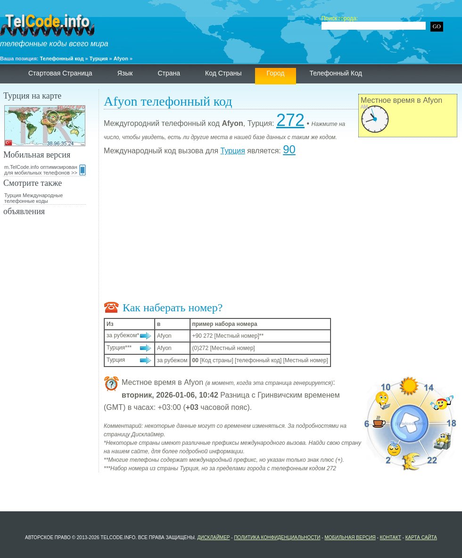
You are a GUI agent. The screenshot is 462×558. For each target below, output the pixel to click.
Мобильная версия (349, 537)
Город (276, 73)
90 (289, 149)
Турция (99, 58)
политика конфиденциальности (277, 537)
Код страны (223, 73)
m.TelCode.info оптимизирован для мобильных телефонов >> (45, 169)
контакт (390, 537)
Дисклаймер (213, 537)
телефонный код (335, 73)
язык (125, 73)
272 (290, 120)
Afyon (121, 58)
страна (168, 73)
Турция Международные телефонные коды (33, 198)
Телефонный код (62, 58)
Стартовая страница (60, 73)
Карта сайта (421, 537)
